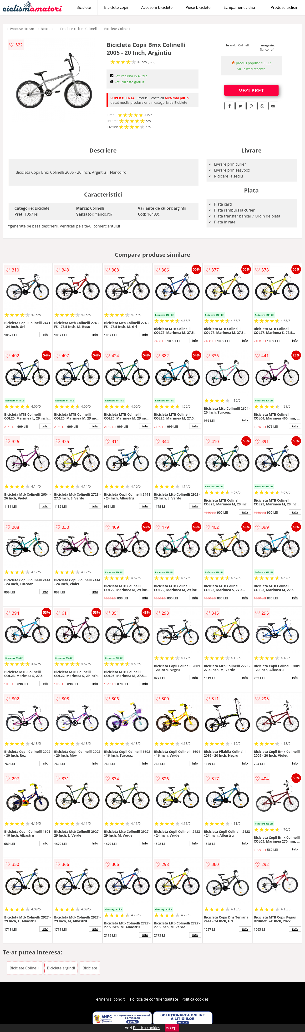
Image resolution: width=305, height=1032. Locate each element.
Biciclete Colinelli (117, 28)
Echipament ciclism (241, 7)
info (45, 334)
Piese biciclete (198, 7)
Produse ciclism (284, 7)
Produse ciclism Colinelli (79, 28)
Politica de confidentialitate (154, 999)
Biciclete (83, 7)
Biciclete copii (116, 7)
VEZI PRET (251, 90)
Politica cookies (195, 999)
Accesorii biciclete (157, 7)
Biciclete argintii (61, 968)
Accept (172, 1027)
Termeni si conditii (110, 999)
